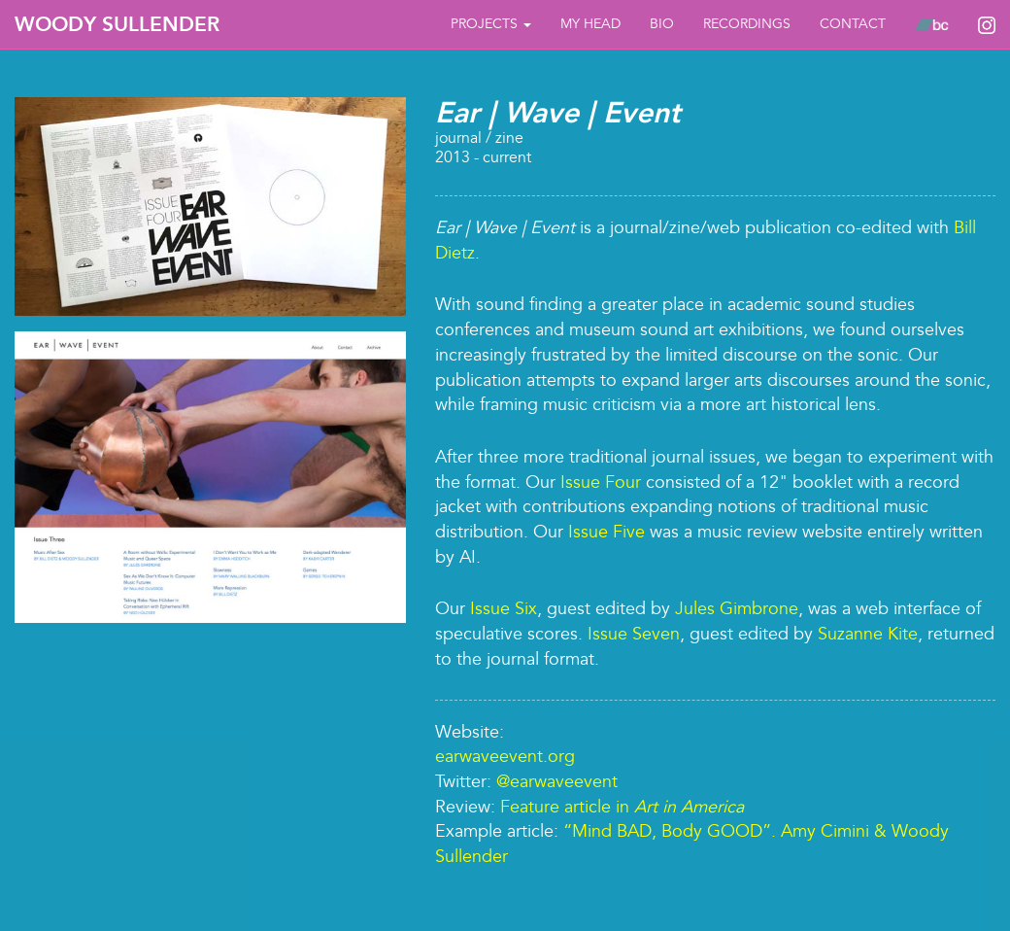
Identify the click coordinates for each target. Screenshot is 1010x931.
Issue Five (606, 532)
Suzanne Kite (868, 634)
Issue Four (600, 482)
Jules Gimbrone (736, 609)
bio (662, 24)
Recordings (747, 24)
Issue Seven (634, 634)
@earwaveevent (557, 782)
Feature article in (622, 807)
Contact (853, 24)
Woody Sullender (117, 24)
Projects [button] (491, 24)
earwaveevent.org (505, 756)
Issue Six (503, 609)
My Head (590, 24)
